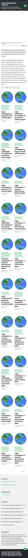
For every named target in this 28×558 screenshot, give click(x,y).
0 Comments (5, 120)
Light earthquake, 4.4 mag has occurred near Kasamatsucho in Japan (6, 339)
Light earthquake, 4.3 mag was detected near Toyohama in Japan (20, 341)
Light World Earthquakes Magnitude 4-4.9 (5, 108)
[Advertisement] (14, 25)
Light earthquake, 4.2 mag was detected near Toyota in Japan (20, 225)
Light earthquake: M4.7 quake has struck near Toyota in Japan (6, 225)
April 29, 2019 (4, 387)
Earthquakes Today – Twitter (8, 484)
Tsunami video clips (6, 494)
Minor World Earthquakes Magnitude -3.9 (19, 295)
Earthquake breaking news (5, 106)
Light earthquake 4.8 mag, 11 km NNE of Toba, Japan (6, 115)
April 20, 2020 (4, 345)
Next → (24, 471)
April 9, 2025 (18, 121)
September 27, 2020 (6, 270)
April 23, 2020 (18, 308)
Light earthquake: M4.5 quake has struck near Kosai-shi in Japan (6, 381)
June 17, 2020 (18, 268)
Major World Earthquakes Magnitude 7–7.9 (13, 508)
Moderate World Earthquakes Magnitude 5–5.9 (6, 255)
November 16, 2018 (6, 463)
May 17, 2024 (4, 230)
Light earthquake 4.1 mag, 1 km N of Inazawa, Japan (6, 188)
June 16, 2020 (4, 306)
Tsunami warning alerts (8, 525)
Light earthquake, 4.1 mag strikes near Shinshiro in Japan (6, 457)
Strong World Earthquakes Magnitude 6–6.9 (13, 511)
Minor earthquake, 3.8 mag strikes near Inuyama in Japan (20, 302)
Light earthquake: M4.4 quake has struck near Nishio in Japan (20, 116)
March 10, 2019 (18, 383)
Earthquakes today (8, 4)
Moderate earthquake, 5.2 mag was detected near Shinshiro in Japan (6, 263)
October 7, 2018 (19, 465)
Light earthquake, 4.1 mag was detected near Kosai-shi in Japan (20, 418)
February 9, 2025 (5, 159)
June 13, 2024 (18, 155)
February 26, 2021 (19, 230)
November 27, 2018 (19, 425)
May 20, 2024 (18, 195)
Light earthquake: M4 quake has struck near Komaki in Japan (7, 300)
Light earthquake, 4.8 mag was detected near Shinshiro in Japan (20, 458)
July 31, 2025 (4, 119)
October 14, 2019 (19, 348)
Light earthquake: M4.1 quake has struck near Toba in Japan (6, 153)
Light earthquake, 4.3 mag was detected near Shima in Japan (20, 189)
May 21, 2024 (4, 193)
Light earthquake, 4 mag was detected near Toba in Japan (6, 417)
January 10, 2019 (5, 423)
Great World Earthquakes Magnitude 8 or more (14, 505)
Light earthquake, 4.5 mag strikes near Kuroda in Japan (20, 378)
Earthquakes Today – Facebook (8, 481)
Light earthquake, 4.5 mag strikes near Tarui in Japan (20, 262)
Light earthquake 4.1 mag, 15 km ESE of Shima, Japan (20, 150)
